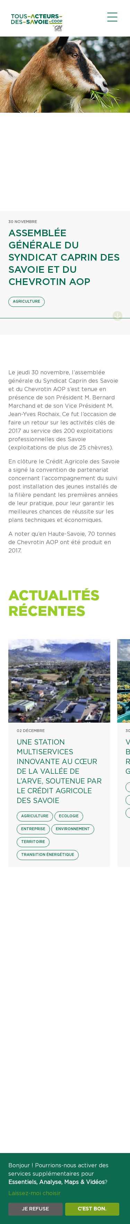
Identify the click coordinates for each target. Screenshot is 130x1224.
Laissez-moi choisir (34, 1193)
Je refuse (35, 1209)
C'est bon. (92, 1209)
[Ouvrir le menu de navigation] (112, 17)
